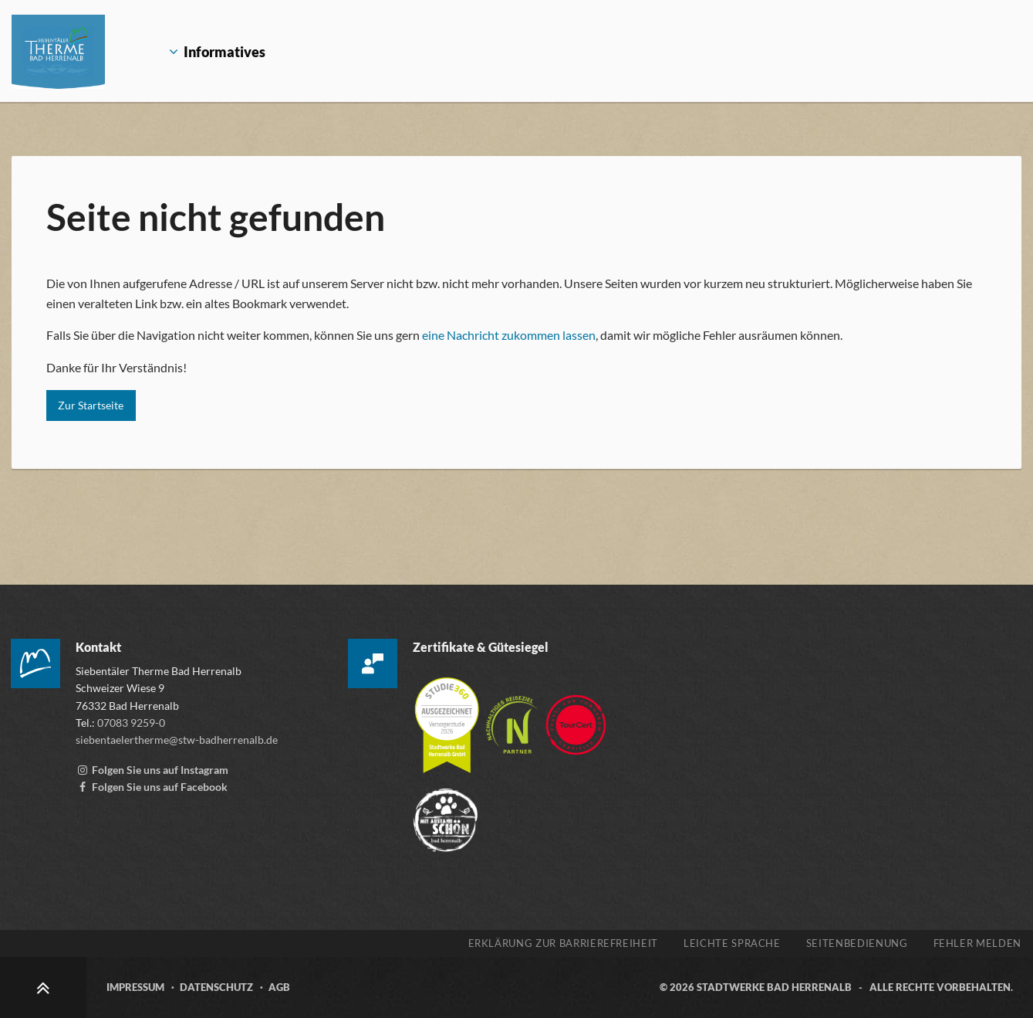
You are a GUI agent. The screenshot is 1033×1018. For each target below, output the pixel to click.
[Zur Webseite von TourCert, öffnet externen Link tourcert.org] (576, 717)
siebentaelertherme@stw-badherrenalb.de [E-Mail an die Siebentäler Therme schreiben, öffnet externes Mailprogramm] (177, 739)
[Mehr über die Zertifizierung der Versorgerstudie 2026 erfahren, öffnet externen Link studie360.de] (448, 717)
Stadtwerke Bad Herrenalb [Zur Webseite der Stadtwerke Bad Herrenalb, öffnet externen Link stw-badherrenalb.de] (774, 987)
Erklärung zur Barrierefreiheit (563, 943)
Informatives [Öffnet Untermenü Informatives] (208, 52)
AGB (279, 987)
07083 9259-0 (131, 722)
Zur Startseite (90, 405)
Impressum (135, 987)
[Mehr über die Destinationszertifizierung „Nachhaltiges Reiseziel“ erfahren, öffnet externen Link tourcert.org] (513, 717)
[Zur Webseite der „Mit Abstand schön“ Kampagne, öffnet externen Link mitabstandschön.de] (445, 812)
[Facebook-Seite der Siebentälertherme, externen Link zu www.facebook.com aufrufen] (152, 786)
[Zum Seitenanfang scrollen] (43, 987)
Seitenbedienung (857, 943)
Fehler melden (977, 943)
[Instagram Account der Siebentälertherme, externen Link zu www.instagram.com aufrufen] (152, 769)
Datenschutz (216, 987)
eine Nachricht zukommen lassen (509, 334)
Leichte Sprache (732, 943)
